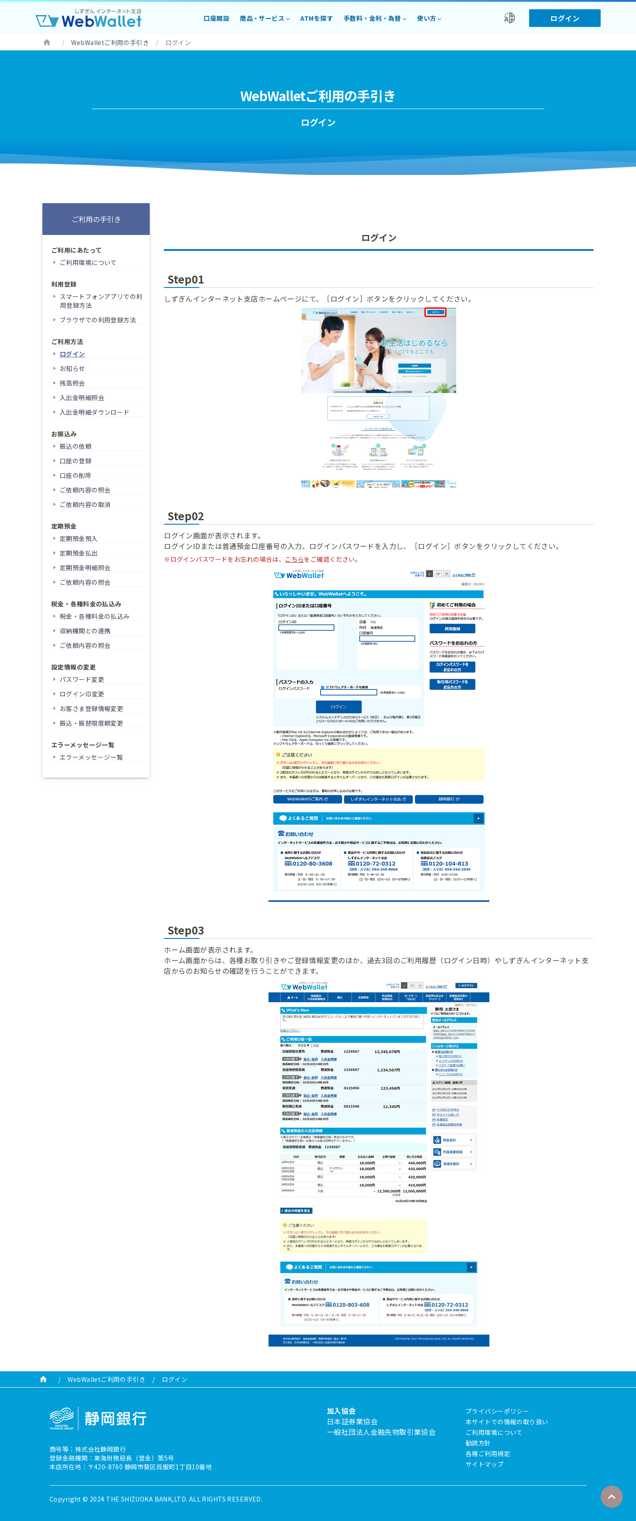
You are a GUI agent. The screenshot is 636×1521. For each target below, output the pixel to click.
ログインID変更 (82, 693)
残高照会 (72, 382)
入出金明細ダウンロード (95, 412)
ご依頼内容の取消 (85, 504)
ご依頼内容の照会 (85, 489)
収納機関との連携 (85, 630)
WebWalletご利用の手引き (110, 42)
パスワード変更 (82, 679)
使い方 (426, 18)
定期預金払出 (79, 553)
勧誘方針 (478, 1442)
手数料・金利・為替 (372, 18)
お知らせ (72, 368)
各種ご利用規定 (488, 1453)
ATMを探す (316, 18)
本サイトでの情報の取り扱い (507, 1421)
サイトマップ (485, 1464)
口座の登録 (75, 460)
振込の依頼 (75, 446)
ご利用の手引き (96, 219)
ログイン (564, 18)
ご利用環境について (88, 262)
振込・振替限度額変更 (91, 723)
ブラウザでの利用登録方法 (98, 319)
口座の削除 (75, 475)
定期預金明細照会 (85, 567)
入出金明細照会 (82, 397)
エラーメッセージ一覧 (91, 757)
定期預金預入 (79, 538)
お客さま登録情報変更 (91, 708)
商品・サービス (262, 18)
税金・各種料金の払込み (95, 616)
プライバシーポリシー (497, 1411)
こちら (294, 559)
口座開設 (216, 18)
